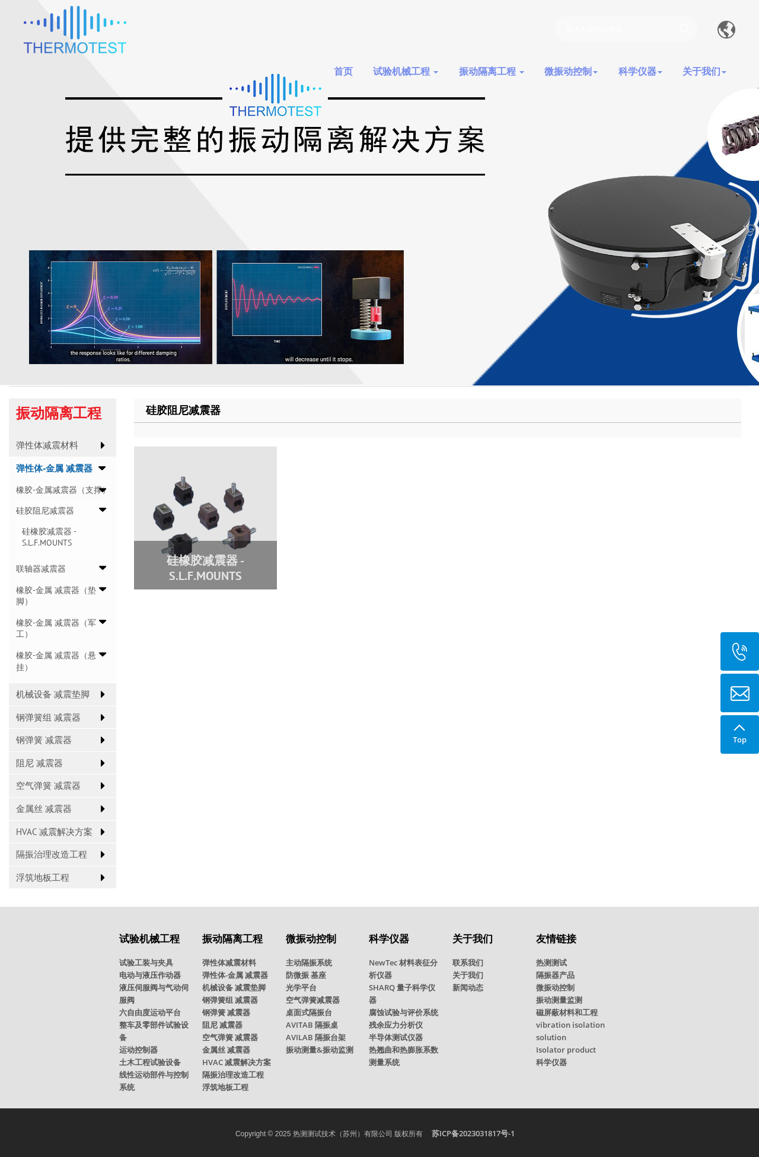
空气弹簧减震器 (313, 1000)
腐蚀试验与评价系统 (403, 1012)
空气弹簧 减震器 (48, 785)
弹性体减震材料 (47, 445)
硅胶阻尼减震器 (45, 510)
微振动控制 (555, 987)
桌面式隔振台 (309, 1012)
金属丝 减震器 (44, 808)
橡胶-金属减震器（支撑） (63, 490)
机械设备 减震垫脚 (53, 694)
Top (739, 730)
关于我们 (467, 975)
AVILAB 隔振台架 (316, 1037)
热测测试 (551, 962)
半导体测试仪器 (396, 1037)
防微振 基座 (306, 975)
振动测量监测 (559, 1000)
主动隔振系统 (309, 962)
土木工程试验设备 (150, 1062)
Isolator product (566, 1049)
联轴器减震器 (41, 568)
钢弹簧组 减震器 (48, 717)
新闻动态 (467, 987)
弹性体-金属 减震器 (54, 468)
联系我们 (467, 962)
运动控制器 (138, 1049)
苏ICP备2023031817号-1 (473, 1133)
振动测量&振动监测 (319, 1049)
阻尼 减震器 (39, 763)
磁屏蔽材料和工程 (567, 1012)
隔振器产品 (555, 975)
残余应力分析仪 (396, 1024)
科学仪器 (551, 1062)
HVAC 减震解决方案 (54, 831)
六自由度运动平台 (150, 1012)
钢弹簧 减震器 (44, 739)
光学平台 (301, 987)
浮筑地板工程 (42, 877)
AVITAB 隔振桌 (312, 1024)
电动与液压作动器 (150, 975)
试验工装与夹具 (146, 962)
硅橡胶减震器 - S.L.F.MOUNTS (49, 537)
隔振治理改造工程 (51, 854)
